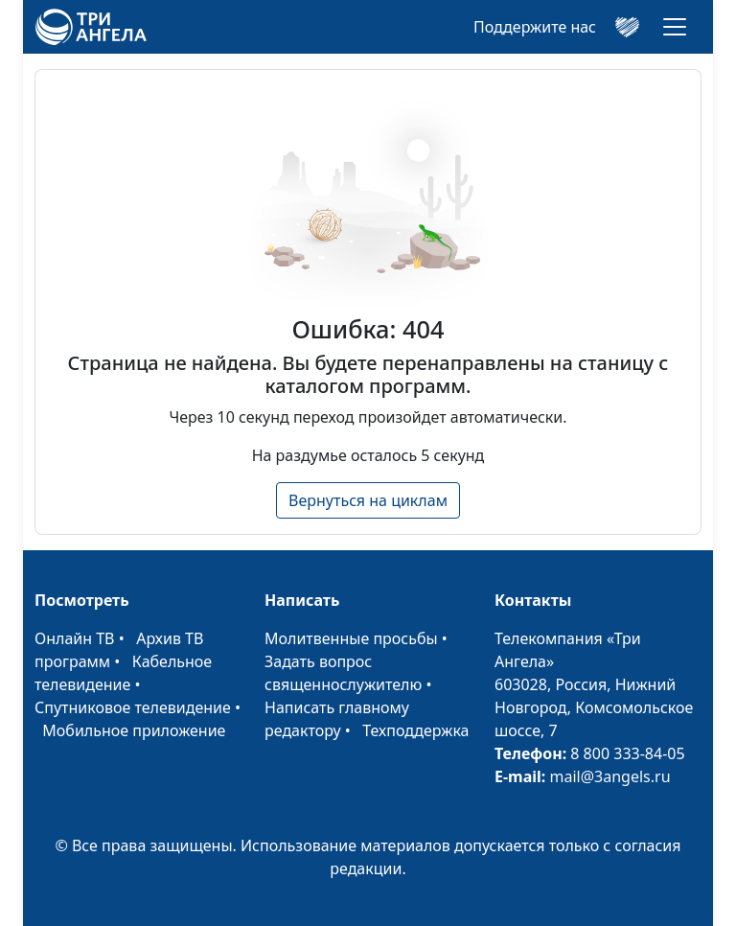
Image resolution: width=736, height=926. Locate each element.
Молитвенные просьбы (351, 638)
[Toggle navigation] (675, 27)
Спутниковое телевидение (132, 707)
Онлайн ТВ (74, 638)
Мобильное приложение (133, 730)
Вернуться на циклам (368, 500)
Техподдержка (415, 730)
